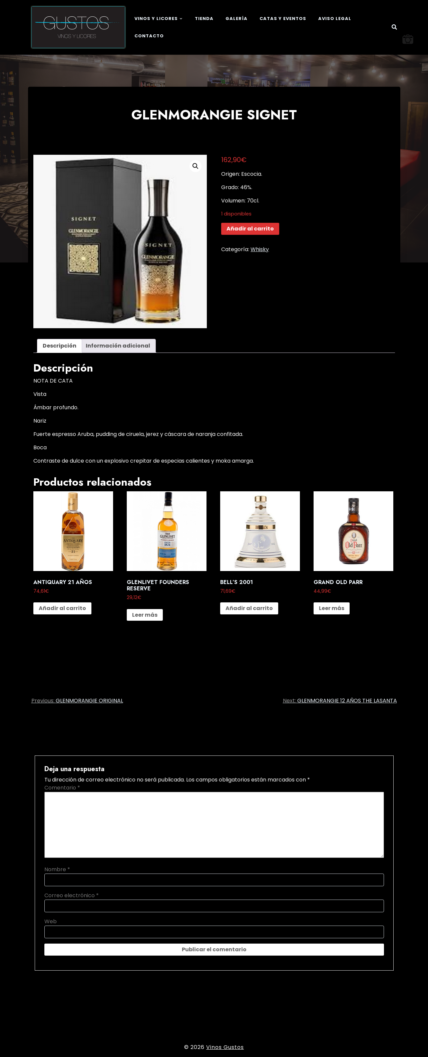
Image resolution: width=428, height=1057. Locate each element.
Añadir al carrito (250, 228)
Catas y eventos (283, 18)
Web (50, 921)
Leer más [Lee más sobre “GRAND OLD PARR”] (331, 608)
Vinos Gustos (225, 1047)
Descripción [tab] (59, 346)
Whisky (260, 249)
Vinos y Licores (156, 18)
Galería (237, 18)
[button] (195, 166)
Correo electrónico (71, 895)
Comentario (62, 787)
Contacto (149, 36)
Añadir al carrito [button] (62, 608)
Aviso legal (334, 18)
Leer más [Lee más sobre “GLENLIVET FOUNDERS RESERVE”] (144, 615)
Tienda (204, 18)
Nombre (57, 869)
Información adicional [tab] (118, 346)
